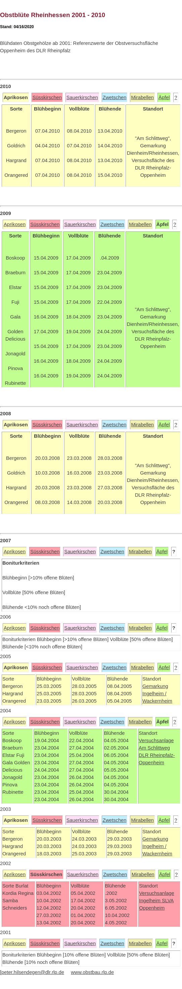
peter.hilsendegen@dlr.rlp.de (32, 972)
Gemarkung (155, 686)
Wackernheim (157, 701)
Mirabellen (142, 97)
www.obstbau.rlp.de (92, 972)
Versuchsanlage (156, 740)
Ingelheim (150, 900)
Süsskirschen (47, 97)
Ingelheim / (154, 693)
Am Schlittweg (154, 748)
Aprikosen (15, 224)
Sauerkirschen (82, 97)
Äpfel (164, 97)
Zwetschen (115, 97)
